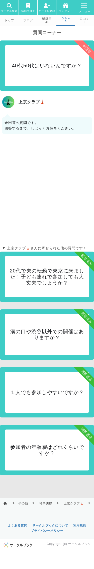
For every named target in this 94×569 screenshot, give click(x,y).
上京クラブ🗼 (74, 503)
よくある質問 (17, 525)
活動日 (47, 19)
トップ (9, 20)
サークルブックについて (50, 525)
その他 (23, 503)
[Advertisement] (47, 191)
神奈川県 (45, 503)
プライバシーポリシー (47, 531)
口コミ (84, 19)
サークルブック (79, 544)
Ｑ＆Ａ (66, 18)
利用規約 (79, 525)
